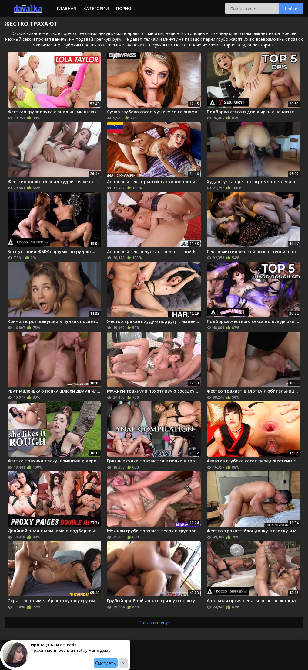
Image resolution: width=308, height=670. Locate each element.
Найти (291, 9)
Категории (96, 8)
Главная (66, 8)
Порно (123, 8)
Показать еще (154, 622)
